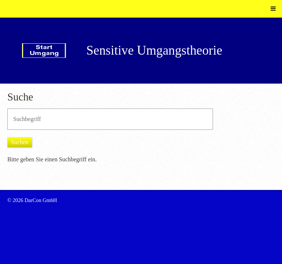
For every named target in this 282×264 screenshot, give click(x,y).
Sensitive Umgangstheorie (154, 50)
